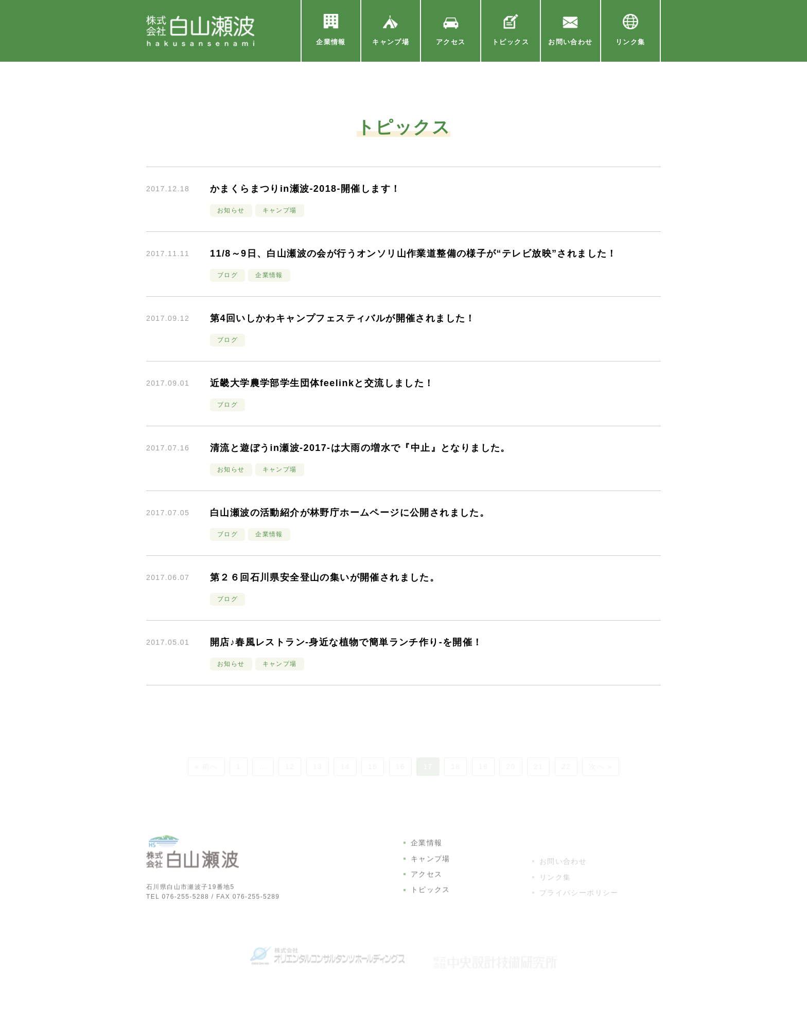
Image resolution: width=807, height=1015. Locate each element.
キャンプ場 (430, 880)
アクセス (427, 895)
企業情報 (427, 864)
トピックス (430, 911)
